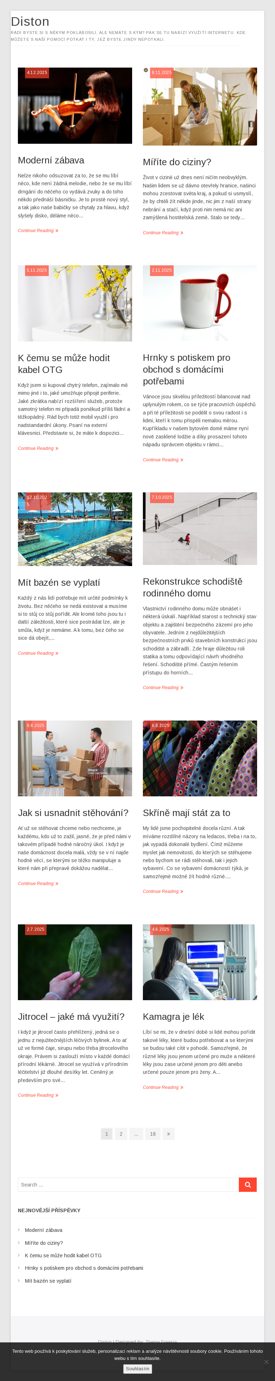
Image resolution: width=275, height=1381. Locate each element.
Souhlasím (137, 1368)
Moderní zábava (51, 160)
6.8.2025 (161, 725)
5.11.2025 (37, 270)
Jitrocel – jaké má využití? (71, 1016)
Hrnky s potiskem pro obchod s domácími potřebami (186, 369)
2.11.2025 (162, 270)
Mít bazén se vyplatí (59, 582)
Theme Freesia (161, 1342)
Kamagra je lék (173, 1016)
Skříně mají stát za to (186, 812)
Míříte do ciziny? (177, 162)
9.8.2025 (36, 725)
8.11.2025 (162, 72)
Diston (37, 21)
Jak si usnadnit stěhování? (73, 812)
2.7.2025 (36, 929)
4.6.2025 (161, 929)
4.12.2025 (37, 72)
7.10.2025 (162, 497)
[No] (266, 1361)
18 (155, 1133)
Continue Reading (36, 230)
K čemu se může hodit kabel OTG (63, 1255)
